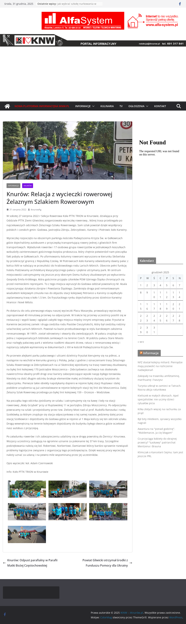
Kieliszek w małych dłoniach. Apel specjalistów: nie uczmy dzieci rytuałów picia (158, 399)
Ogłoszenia (136, 106)
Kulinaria (107, 106)
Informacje (83, 106)
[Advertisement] (93, 74)
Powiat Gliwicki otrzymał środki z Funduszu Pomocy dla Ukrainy (107, 562)
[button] (93, 106)
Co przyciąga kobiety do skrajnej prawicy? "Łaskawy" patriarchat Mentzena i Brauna (157, 442)
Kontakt (160, 106)
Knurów (28, 185)
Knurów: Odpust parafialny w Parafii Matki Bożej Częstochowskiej (30, 562)
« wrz (141, 341)
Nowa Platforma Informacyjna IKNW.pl (42, 106)
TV (121, 106)
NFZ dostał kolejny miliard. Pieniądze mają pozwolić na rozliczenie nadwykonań (160, 366)
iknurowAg (36, 209)
